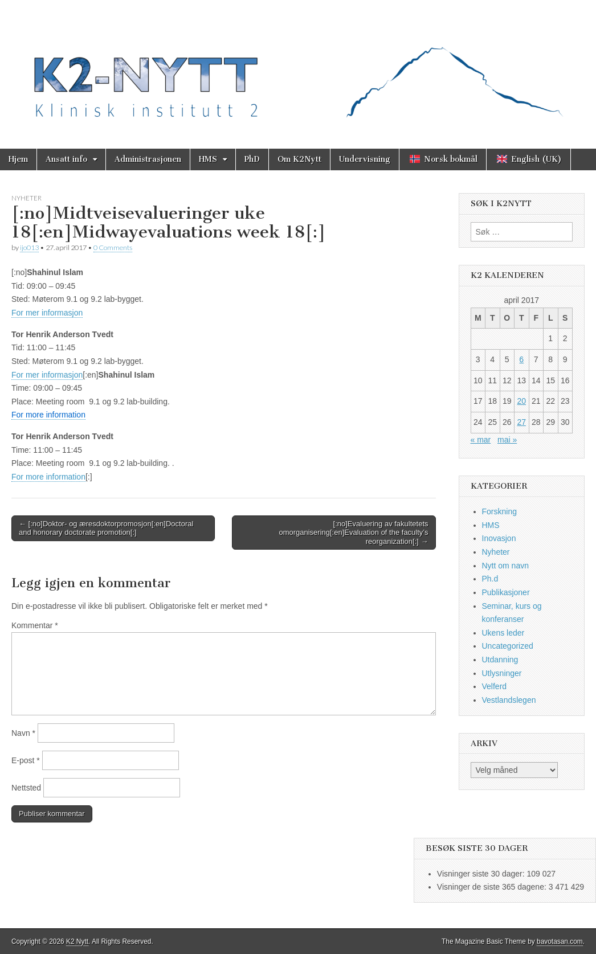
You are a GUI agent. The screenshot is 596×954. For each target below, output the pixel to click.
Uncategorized (507, 645)
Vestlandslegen (509, 700)
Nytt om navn (505, 565)
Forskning (499, 511)
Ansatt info (66, 159)
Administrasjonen (148, 159)
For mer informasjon (47, 312)
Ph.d (490, 578)
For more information (48, 476)
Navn (23, 733)
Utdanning (500, 659)
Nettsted (26, 787)
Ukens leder (503, 632)
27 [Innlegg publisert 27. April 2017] (521, 422)
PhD (252, 159)
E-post (25, 760)
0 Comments (112, 247)
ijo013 (29, 247)
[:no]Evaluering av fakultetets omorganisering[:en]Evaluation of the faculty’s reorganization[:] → (353, 532)
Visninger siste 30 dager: (482, 873)
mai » (507, 439)
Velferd (494, 686)
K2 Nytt (77, 941)
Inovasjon (499, 538)
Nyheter (26, 198)
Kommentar (34, 625)
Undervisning (364, 159)
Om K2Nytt (299, 159)
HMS (208, 159)
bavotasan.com (560, 941)
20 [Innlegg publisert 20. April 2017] (521, 401)
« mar (481, 439)
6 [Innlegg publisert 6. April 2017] (521, 359)
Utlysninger (502, 673)
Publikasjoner (506, 592)
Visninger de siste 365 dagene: (493, 886)
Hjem (18, 159)
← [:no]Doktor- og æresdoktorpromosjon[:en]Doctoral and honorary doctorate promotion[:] (106, 528)
